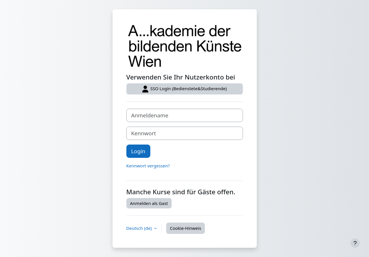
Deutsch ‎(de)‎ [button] (139, 228)
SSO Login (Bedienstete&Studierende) (184, 89)
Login (138, 151)
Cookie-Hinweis (185, 228)
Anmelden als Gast (149, 203)
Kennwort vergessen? (148, 166)
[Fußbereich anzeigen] (355, 243)
